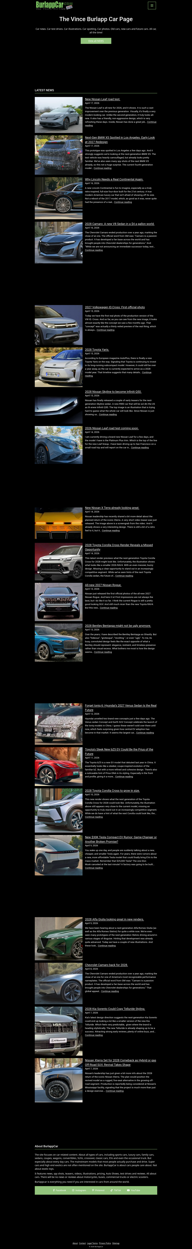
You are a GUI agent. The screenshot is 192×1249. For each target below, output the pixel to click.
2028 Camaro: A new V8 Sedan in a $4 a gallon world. (120, 224)
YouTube (133, 1190)
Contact (82, 1243)
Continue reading (102, 168)
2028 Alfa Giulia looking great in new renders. (114, 919)
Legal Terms (92, 1243)
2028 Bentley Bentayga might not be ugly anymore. (118, 625)
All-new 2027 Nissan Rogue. (103, 585)
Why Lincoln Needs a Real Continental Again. (114, 179)
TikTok (116, 1190)
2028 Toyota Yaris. (97, 349)
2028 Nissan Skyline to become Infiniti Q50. (113, 391)
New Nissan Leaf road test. (102, 99)
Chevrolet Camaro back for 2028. (106, 965)
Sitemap (116, 1243)
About (75, 1243)
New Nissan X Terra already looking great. (112, 508)
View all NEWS (96, 40)
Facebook (59, 1190)
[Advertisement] (96, 67)
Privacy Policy (105, 1243)
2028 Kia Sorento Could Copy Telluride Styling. (115, 1009)
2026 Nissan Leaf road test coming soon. (112, 428)
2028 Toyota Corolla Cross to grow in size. (112, 790)
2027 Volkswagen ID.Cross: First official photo (115, 307)
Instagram (79, 1190)
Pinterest (98, 1190)
